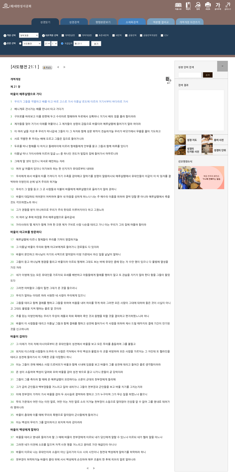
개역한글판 (70, 35)
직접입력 (68, 44)
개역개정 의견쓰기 (189, 22)
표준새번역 (104, 35)
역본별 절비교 (161, 22)
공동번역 (132, 35)
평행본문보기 (103, 22)
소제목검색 (132, 22)
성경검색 (74, 22)
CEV (166, 35)
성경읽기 (45, 22)
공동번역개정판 (150, 35)
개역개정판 (87, 35)
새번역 (119, 35)
